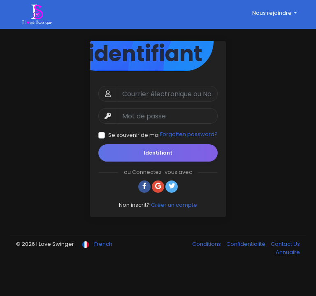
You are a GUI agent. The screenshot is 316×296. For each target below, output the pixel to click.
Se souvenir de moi (134, 135)
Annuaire (288, 252)
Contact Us (285, 244)
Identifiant (158, 152)
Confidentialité (246, 244)
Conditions (207, 244)
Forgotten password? (189, 134)
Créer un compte (174, 205)
